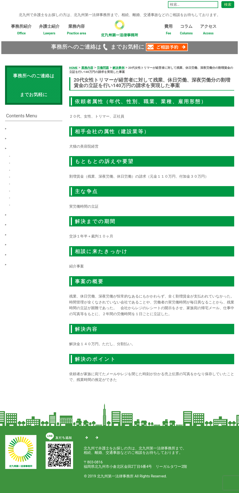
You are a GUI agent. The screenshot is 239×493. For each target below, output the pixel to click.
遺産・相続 (22, 183)
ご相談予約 (18, 244)
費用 (168, 31)
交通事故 (20, 169)
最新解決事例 (20, 214)
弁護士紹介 (49, 31)
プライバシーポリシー (27, 264)
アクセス (208, 31)
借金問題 (20, 176)
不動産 (18, 197)
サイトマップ (101, 436)
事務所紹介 (21, 31)
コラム (186, 31)
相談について (20, 224)
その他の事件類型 (28, 204)
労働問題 (20, 155)
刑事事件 (20, 190)
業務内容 (76, 31)
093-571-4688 (110, 47)
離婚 (17, 162)
